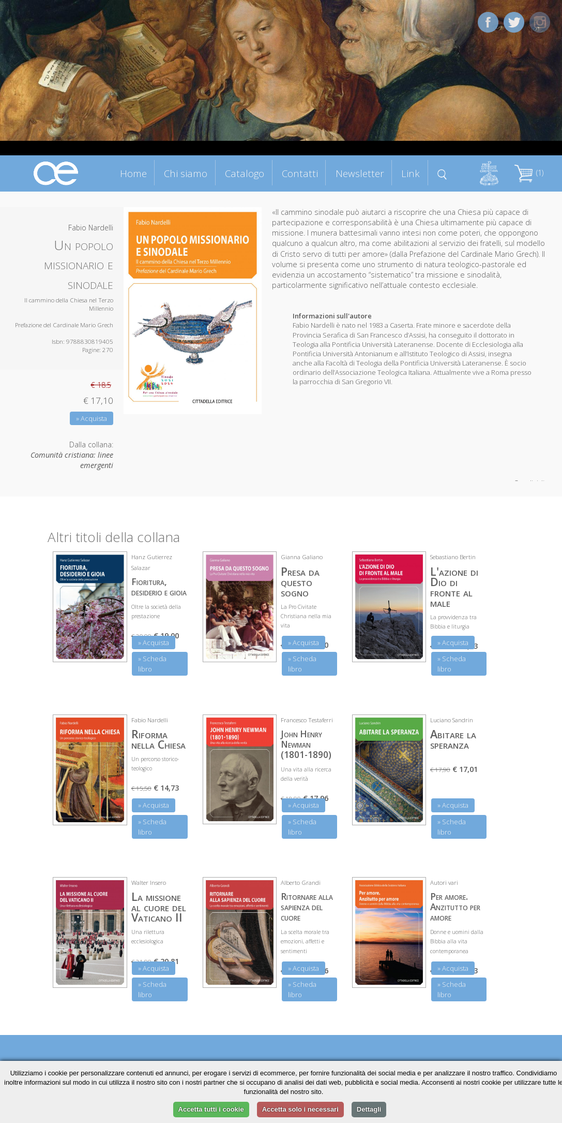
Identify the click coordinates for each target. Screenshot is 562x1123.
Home (133, 173)
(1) (528, 173)
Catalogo (244, 173)
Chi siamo (185, 173)
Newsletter (360, 173)
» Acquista (91, 418)
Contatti (300, 173)
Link (410, 173)
